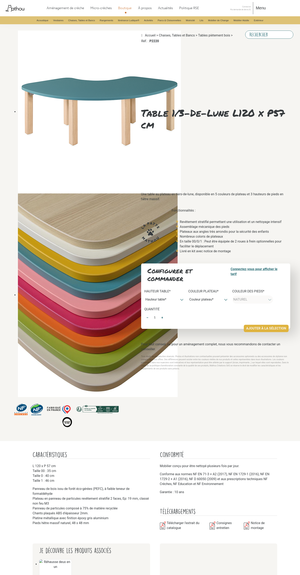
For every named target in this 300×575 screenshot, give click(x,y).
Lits (20, 369)
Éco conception (28, 523)
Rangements (26, 138)
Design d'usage (28, 512)
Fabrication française (31, 505)
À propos (16, 497)
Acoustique (25, 21)
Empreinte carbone (30, 527)
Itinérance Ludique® (31, 193)
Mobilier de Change (31, 417)
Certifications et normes (33, 508)
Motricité (24, 322)
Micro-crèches (19, 14)
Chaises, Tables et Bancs (34, 83)
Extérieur (24, 472)
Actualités (16, 516)
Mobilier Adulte (28, 442)
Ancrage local (27, 530)
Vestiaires (24, 32)
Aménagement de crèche (26, 10)
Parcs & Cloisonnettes (32, 289)
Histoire (23, 501)
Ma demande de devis (18, 545)
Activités (24, 212)
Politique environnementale (36, 534)
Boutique (16, 17)
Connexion (9, 541)
